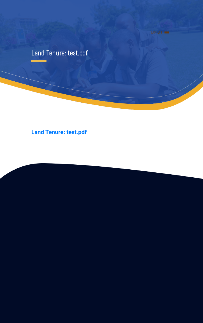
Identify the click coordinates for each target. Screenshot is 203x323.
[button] (156, 32)
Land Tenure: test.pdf (59, 132)
